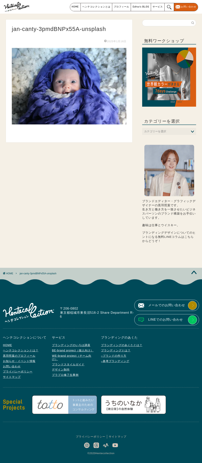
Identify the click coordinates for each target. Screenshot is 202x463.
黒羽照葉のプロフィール (19, 355)
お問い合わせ (188, 7)
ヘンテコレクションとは (96, 7)
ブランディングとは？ (116, 350)
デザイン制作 (61, 369)
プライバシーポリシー (17, 371)
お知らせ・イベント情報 (19, 361)
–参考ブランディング (115, 361)
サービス (158, 7)
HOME (75, 7)
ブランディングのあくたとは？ (121, 345)
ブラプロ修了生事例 (65, 374)
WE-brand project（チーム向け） (71, 357)
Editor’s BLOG (141, 7)
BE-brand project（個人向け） (73, 350)
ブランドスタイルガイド (68, 364)
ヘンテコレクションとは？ (20, 350)
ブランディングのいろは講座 (71, 345)
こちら (189, 236)
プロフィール (121, 7)
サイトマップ (12, 376)
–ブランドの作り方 (113, 355)
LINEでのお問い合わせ (165, 319)
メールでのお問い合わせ (166, 305)
